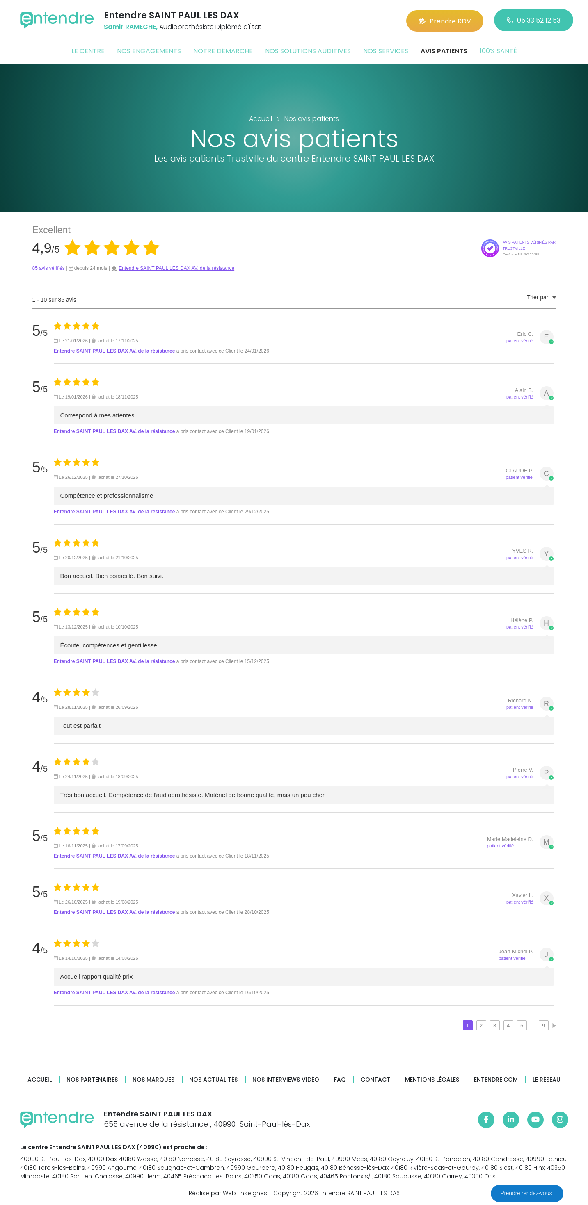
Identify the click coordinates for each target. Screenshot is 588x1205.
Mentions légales (432, 1079)
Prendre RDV (445, 20)
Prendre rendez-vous (527, 1193)
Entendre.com (496, 1079)
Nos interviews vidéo (285, 1079)
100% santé (498, 50)
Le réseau (547, 1079)
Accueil (39, 1079)
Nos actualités (213, 1079)
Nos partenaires (92, 1079)
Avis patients (444, 50)
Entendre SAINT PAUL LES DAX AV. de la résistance (176, 268)
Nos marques (153, 1079)
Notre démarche (223, 50)
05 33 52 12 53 (534, 20)
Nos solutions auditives (308, 50)
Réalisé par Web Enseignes (228, 1192)
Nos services (385, 50)
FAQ (340, 1079)
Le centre (88, 50)
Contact (375, 1079)
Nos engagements (149, 50)
